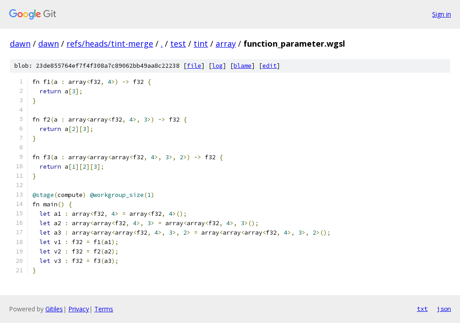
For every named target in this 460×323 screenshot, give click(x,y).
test (178, 43)
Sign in (441, 14)
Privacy (78, 309)
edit (269, 66)
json (444, 309)
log (217, 66)
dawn (20, 43)
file (194, 66)
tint (201, 43)
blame (243, 66)
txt (422, 309)
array (226, 43)
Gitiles (54, 309)
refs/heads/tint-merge (109, 43)
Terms (103, 309)
